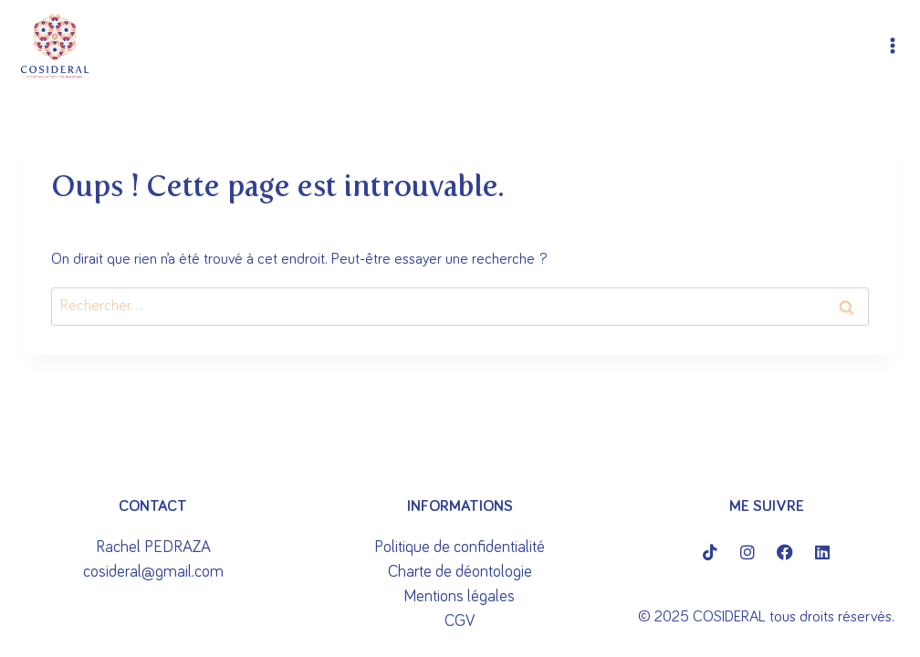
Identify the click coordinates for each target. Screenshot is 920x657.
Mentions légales (459, 597)
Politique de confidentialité (459, 547)
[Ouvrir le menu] (893, 46)
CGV (459, 621)
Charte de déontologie (460, 572)
